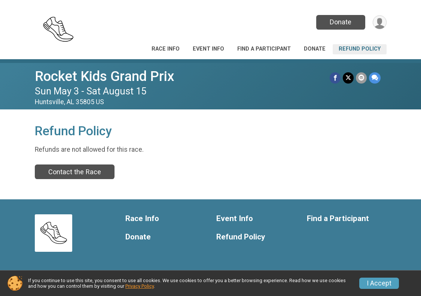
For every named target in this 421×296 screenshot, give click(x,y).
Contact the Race (74, 172)
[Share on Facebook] (335, 77)
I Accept (379, 283)
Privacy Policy (139, 286)
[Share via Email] (361, 77)
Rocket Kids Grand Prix (104, 76)
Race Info (166, 49)
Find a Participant (264, 49)
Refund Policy (360, 49)
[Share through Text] (375, 77)
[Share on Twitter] (348, 77)
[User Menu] (380, 22)
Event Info (208, 49)
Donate (340, 22)
